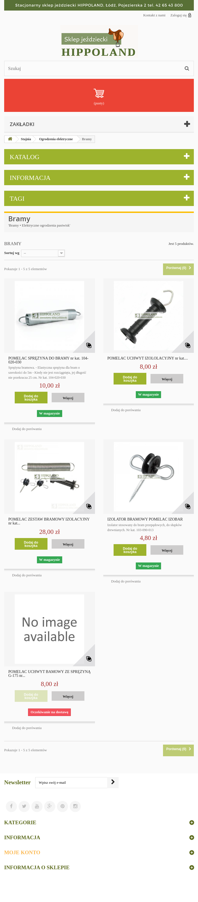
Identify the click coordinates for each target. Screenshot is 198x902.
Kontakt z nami (154, 15)
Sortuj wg (11, 253)
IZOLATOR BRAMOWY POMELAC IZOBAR (145, 519)
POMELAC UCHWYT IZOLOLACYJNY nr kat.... (147, 358)
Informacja (30, 177)
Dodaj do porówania (27, 429)
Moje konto (22, 852)
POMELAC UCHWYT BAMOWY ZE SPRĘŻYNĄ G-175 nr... (49, 674)
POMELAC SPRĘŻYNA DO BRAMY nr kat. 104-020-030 (48, 360)
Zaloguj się (181, 15)
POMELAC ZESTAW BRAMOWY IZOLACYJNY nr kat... (48, 521)
